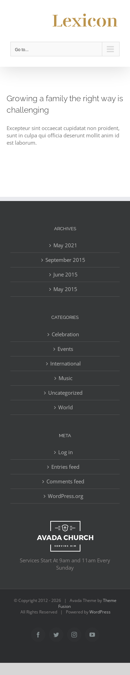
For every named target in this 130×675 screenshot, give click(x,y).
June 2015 (65, 274)
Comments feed (65, 481)
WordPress (100, 612)
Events (65, 348)
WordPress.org (65, 495)
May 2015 (65, 289)
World (65, 407)
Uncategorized (65, 392)
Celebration (65, 334)
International (65, 363)
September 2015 (65, 259)
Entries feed (65, 466)
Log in (65, 452)
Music (65, 378)
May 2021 (65, 245)
